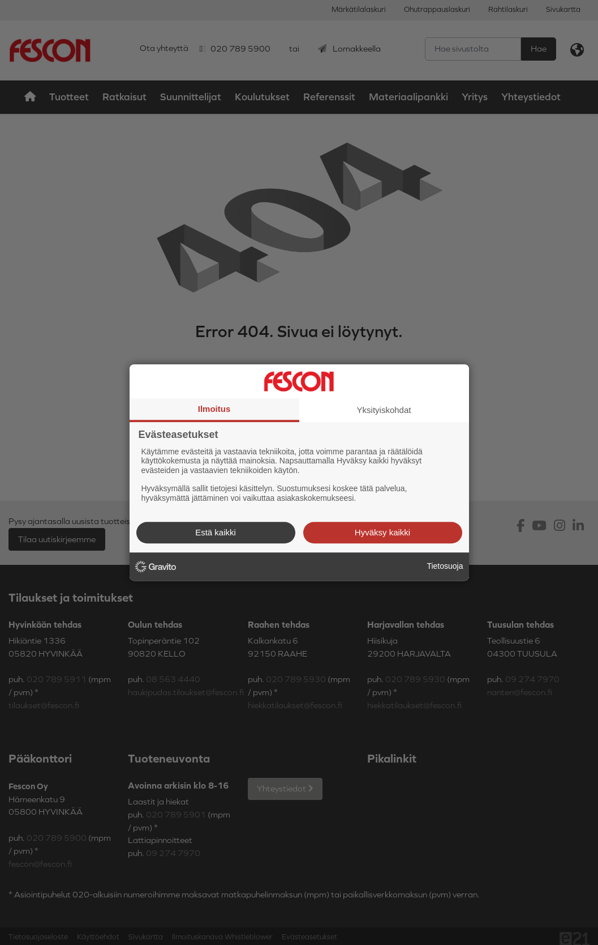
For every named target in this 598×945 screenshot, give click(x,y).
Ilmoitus (214, 409)
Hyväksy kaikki (382, 532)
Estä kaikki (215, 532)
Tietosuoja (445, 566)
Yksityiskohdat (384, 410)
